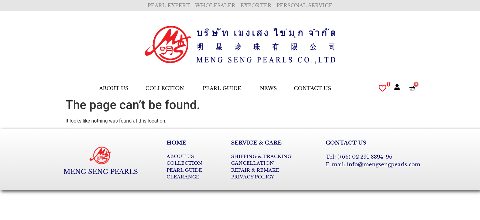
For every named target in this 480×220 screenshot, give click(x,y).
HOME (176, 142)
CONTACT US (346, 142)
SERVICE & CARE (256, 142)
